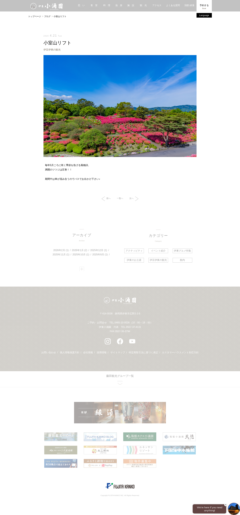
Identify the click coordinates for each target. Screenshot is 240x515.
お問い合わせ (48, 354)
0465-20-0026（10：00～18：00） (133, 323)
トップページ (34, 16)
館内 (182, 260)
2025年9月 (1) (100, 255)
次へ (133, 199)
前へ (106, 199)
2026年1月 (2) (79, 250)
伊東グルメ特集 (182, 251)
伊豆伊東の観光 (52, 49)
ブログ (47, 16)
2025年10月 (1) (81, 255)
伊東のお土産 (134, 260)
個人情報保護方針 (69, 354)
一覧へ (120, 198)
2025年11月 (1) (61, 255)
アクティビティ (134, 251)
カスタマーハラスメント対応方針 (180, 354)
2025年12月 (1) (98, 250)
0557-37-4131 (133, 328)
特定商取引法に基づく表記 (143, 354)
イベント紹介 (158, 251)
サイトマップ (117, 354)
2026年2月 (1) (61, 250)
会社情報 (88, 354)
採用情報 (102, 354)
